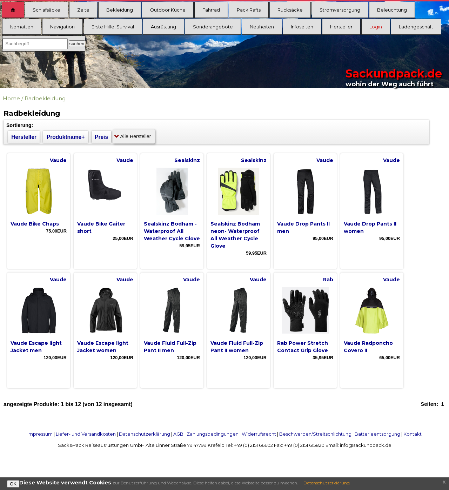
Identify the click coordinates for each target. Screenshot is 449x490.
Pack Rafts (249, 10)
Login (375, 26)
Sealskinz (187, 160)
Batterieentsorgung (377, 434)
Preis (101, 137)
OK (13, 483)
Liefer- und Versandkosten (86, 434)
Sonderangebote (213, 26)
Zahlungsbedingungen (213, 434)
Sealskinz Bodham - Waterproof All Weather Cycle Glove (172, 231)
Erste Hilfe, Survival (113, 26)
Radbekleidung (45, 98)
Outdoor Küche (168, 10)
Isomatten (21, 26)
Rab (328, 279)
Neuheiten (262, 26)
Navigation (62, 26)
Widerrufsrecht (259, 434)
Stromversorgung (340, 10)
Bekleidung (119, 10)
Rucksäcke (290, 10)
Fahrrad (211, 10)
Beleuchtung (392, 10)
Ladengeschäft (416, 26)
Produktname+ (66, 137)
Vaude (58, 160)
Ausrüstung (163, 26)
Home (11, 98)
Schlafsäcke (46, 10)
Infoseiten (302, 26)
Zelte (83, 10)
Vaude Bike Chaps (35, 224)
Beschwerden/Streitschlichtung (315, 434)
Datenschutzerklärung (144, 434)
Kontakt (412, 434)
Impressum (40, 434)
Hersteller (341, 26)
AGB (178, 434)
